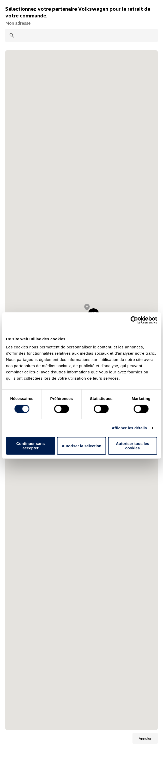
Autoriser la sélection (81, 446)
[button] (87, 307)
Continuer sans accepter (30, 445)
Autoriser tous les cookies (132, 445)
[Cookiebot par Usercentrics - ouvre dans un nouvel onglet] (134, 320)
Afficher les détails (129, 428)
